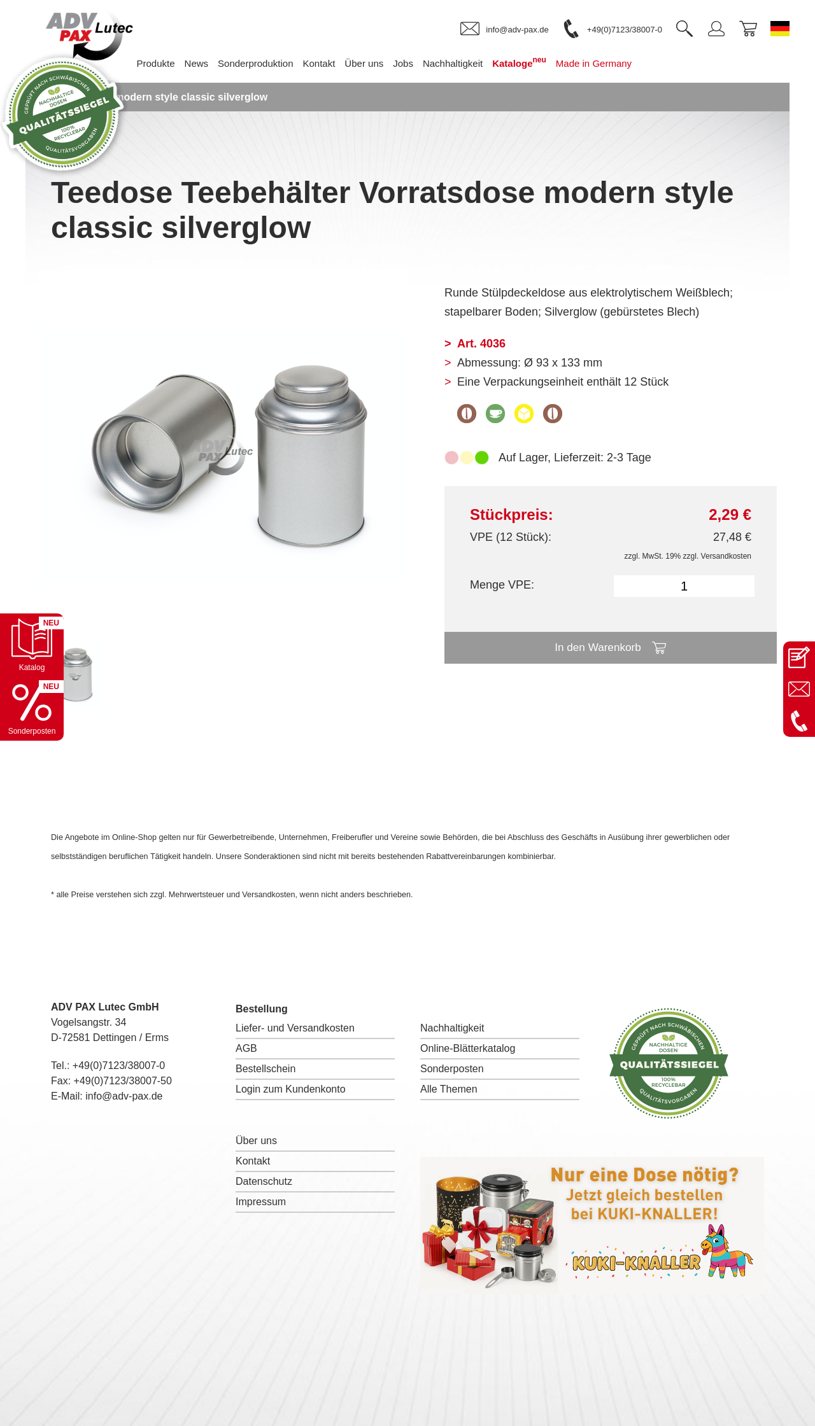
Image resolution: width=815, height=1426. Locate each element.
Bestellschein (265, 1068)
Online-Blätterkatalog (467, 1048)
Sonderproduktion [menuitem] (274, 63)
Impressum (261, 1201)
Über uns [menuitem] (383, 63)
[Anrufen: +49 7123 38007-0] (799, 721)
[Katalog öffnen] (32, 645)
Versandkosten (726, 556)
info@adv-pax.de (123, 1096)
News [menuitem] (216, 63)
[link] (504, 29)
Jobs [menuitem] (422, 63)
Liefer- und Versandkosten (295, 1028)
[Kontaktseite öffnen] (799, 657)
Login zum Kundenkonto (291, 1089)
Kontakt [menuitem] (338, 63)
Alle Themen (449, 1089)
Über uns (256, 1140)
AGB (246, 1048)
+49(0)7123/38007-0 (119, 1065)
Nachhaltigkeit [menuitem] (472, 63)
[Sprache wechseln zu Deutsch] (780, 28)
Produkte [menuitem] (174, 63)
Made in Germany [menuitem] (613, 63)
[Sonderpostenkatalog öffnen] (32, 709)
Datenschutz (264, 1181)
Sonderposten (452, 1068)
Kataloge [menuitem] (538, 62)
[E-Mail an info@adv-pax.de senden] (799, 689)
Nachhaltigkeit (452, 1028)
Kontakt (253, 1161)
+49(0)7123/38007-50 (123, 1080)
